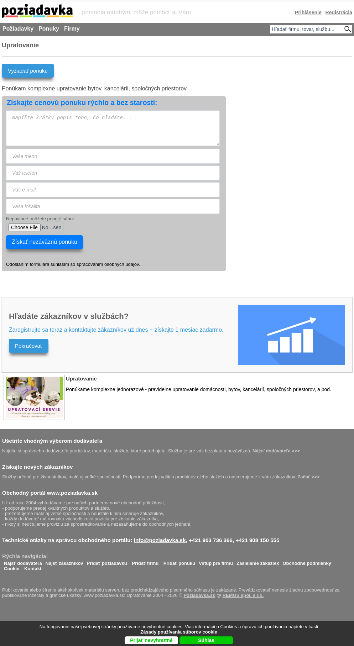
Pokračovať (28, 346)
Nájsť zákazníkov (64, 561)
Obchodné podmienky (306, 561)
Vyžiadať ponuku (28, 71)
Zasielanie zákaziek (257, 561)
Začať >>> (308, 476)
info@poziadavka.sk (160, 540)
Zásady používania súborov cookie (178, 632)
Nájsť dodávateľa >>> (276, 450)
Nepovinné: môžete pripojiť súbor (40, 218)
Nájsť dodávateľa (23, 561)
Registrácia (339, 12)
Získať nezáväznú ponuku (44, 242)
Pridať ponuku (179, 561)
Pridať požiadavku (107, 561)
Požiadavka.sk (199, 595)
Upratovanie (81, 378)
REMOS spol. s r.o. (243, 595)
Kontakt (32, 567)
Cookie (11, 567)
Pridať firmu (145, 561)
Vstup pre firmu (216, 561)
